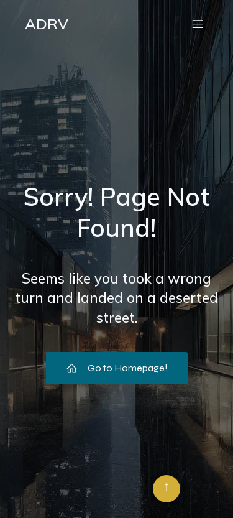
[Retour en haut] (166, 488)
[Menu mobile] (197, 23)
